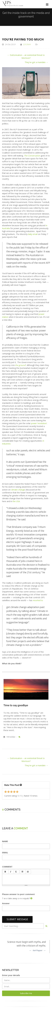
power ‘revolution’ (39, 423)
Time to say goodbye (15, 705)
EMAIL (5, 852)
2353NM (27, 44)
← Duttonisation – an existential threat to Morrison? (26, 56)
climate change (18, 489)
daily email (32, 234)
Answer (6, 903)
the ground (20, 365)
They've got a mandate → (36, 62)
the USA (16, 501)
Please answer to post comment (18, 894)
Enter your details (11, 975)
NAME (5, 841)
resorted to (38, 600)
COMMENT (7, 866)
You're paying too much (23, 39)
